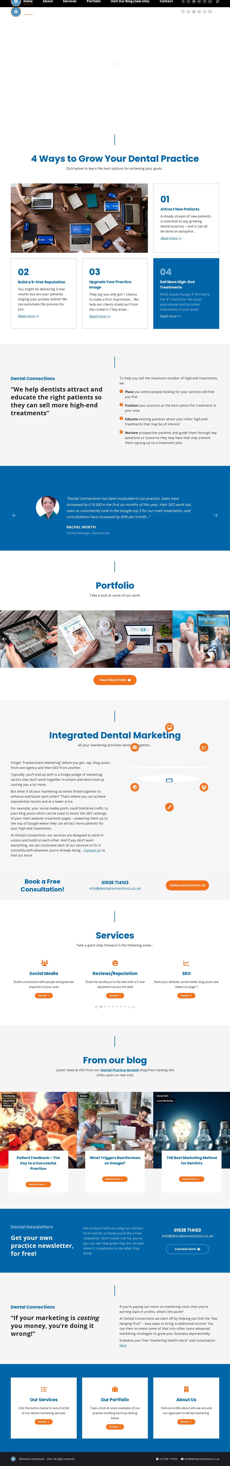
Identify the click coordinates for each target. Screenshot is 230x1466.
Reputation (9, 1101)
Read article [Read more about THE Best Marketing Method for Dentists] (191, 1179)
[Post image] (29, 639)
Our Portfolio (115, 1400)
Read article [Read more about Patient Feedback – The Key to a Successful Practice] (37, 1184)
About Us (186, 1400)
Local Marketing (165, 1101)
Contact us (92, 850)
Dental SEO (162, 1096)
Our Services (44, 1400)
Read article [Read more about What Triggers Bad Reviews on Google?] (114, 1179)
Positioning (9, 1096)
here (122, 1345)
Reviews (7, 1105)
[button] (14, 515)
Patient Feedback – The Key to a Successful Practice (38, 1163)
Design (83, 1096)
